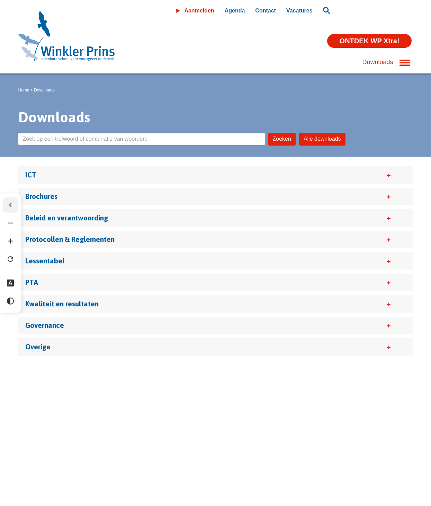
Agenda (235, 11)
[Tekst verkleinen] (10, 223)
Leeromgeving (374, 9)
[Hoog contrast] (10, 301)
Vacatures (299, 11)
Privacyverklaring (77, 452)
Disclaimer (31, 452)
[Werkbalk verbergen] (10, 205)
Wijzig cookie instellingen (140, 452)
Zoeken (282, 139)
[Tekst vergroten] (10, 241)
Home (23, 90)
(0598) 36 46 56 (40, 473)
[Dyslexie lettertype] (10, 283)
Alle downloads (322, 139)
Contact (265, 11)
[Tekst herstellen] (10, 259)
